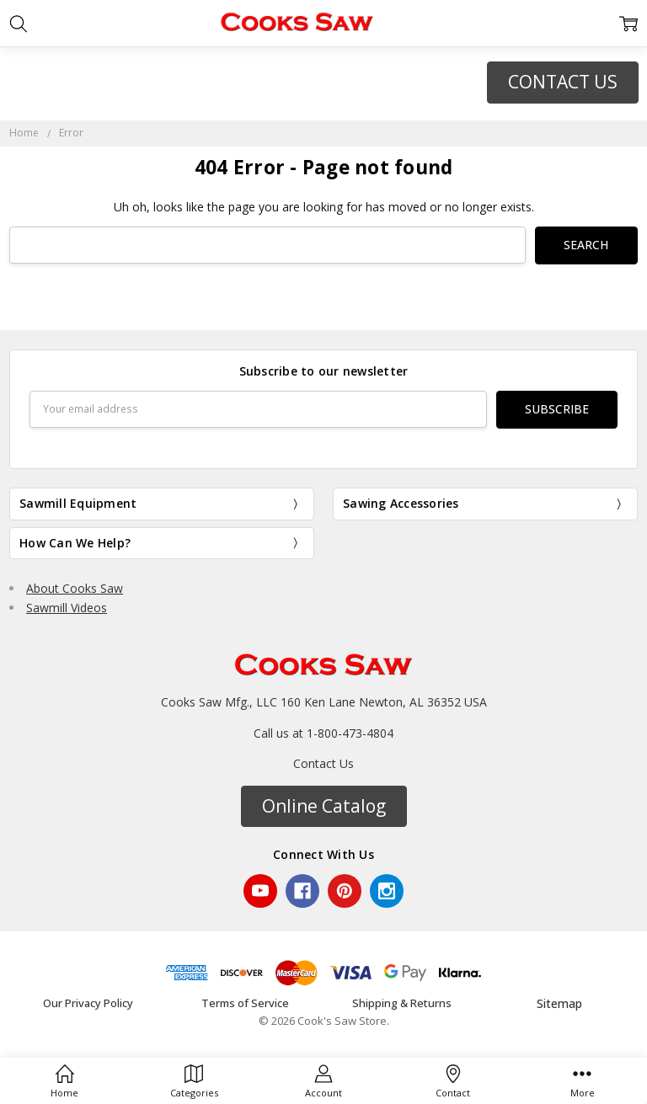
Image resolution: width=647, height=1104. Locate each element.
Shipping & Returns (402, 1002)
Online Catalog (324, 805)
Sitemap (559, 1003)
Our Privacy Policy (88, 1002)
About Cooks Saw (74, 588)
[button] (563, 82)
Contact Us (323, 763)
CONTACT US (563, 81)
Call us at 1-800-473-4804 (323, 732)
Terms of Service (245, 1002)
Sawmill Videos (66, 607)
